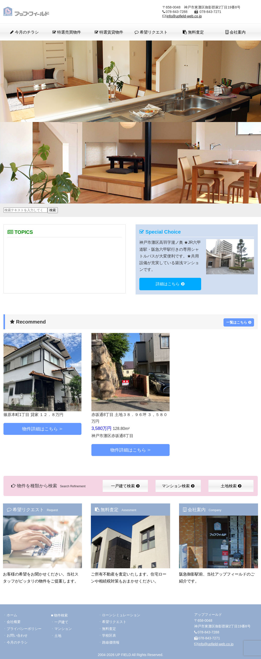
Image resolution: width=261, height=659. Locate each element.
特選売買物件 (66, 32)
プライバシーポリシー (24, 628)
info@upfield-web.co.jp (184, 16)
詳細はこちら (170, 284)
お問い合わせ (17, 635)
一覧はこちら (238, 322)
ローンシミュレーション (121, 614)
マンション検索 (178, 485)
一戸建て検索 (125, 485)
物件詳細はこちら (40, 428)
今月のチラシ (24, 32)
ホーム (12, 614)
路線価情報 (110, 642)
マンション (63, 628)
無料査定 (193, 32)
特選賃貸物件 (109, 32)
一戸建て (61, 621)
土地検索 (231, 485)
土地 (57, 635)
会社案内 (235, 32)
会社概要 (14, 621)
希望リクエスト (151, 32)
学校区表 (109, 635)
